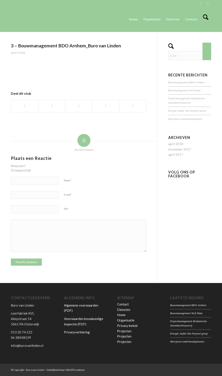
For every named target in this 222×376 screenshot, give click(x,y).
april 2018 (175, 144)
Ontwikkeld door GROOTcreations (65, 369)
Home (121, 315)
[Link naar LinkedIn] (201, 3)
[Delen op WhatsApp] (78, 106)
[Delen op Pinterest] (105, 106)
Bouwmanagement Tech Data (184, 90)
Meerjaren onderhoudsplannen (185, 119)
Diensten (123, 310)
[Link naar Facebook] (208, 3)
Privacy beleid (127, 326)
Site (66, 208)
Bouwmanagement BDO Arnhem (186, 82)
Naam (68, 180)
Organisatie (125, 320)
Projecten (124, 331)
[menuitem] (133, 19)
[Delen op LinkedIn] (132, 106)
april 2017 (175, 154)
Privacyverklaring (77, 332)
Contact (123, 304)
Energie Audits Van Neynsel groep (187, 110)
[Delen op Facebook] (24, 106)
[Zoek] (205, 19)
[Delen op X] (51, 106)
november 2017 (179, 149)
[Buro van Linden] (43, 19)
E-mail (68, 194)
